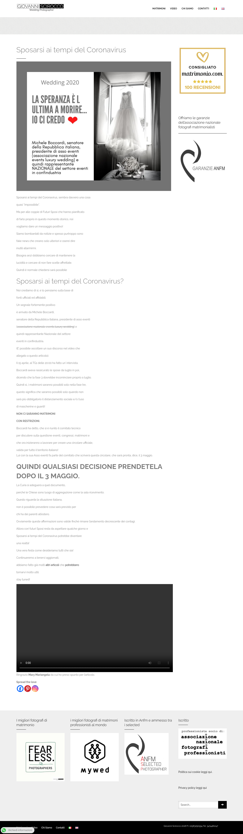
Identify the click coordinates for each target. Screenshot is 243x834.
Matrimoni (158, 8)
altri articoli (52, 565)
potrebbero (72, 565)
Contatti (203, 8)
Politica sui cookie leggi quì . (195, 771)
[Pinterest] (27, 688)
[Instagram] (35, 688)
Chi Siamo (187, 8)
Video (173, 8)
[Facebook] (20, 688)
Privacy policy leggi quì (192, 787)
